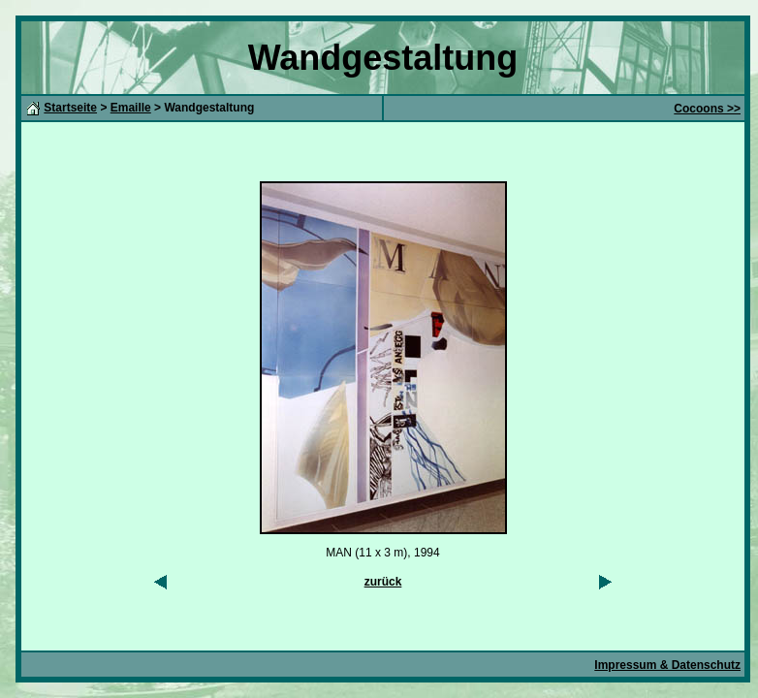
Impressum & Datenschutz (667, 665)
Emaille (131, 107)
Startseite (70, 107)
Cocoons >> (707, 108)
